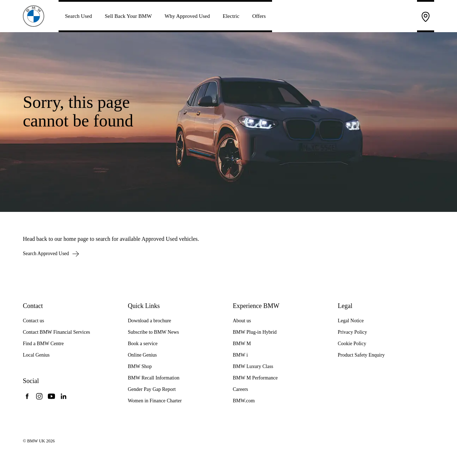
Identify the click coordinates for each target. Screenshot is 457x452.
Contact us (33, 320)
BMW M (242, 343)
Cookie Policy (352, 343)
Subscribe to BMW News (153, 332)
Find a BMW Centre (43, 343)
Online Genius (142, 355)
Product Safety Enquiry (361, 355)
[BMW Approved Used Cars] (33, 16)
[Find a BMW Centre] (425, 16)
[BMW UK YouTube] (51, 396)
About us (242, 320)
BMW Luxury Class (253, 366)
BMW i (240, 355)
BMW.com (244, 400)
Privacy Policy (352, 332)
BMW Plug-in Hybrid (255, 332)
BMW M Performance (255, 378)
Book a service (142, 343)
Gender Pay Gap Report (152, 389)
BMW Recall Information (153, 378)
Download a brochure (149, 320)
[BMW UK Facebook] (27, 396)
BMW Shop (140, 366)
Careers (240, 389)
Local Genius (36, 355)
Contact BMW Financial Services (56, 332)
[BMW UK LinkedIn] (63, 396)
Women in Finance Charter (155, 400)
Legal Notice (351, 320)
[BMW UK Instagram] (39, 396)
